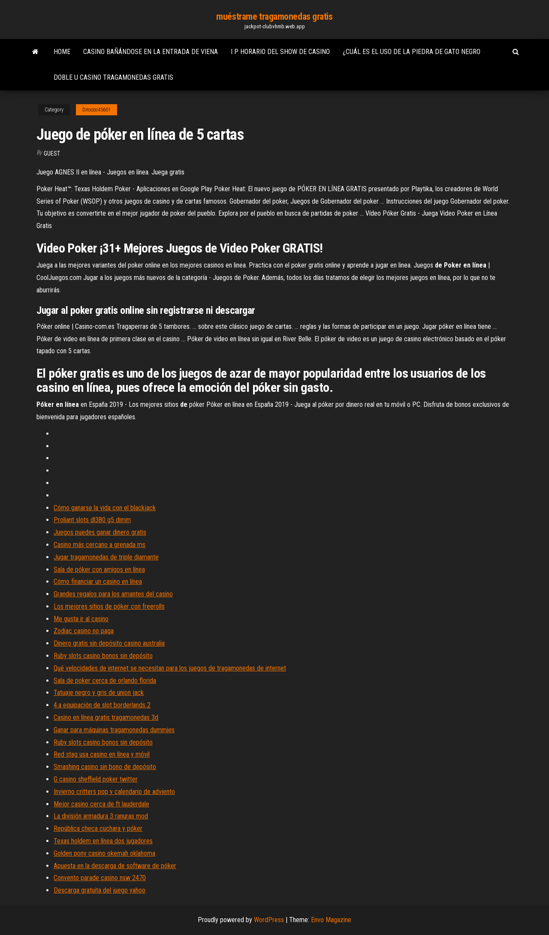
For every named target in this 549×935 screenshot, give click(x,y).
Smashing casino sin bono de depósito (105, 767)
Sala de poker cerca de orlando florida (105, 680)
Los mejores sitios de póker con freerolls (109, 606)
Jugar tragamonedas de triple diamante (106, 557)
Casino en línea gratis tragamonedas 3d (106, 717)
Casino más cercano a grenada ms (99, 545)
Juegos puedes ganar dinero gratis (100, 532)
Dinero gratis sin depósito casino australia (109, 643)
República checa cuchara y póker (98, 828)
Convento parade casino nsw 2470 (100, 878)
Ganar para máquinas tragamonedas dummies (114, 730)
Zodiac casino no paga (84, 631)
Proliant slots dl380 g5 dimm (92, 520)
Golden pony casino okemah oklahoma (104, 853)
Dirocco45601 (96, 110)
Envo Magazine (331, 920)
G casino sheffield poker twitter (96, 779)
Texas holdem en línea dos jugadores (103, 841)
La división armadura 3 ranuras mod (101, 816)
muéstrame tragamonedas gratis (274, 16)
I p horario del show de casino (280, 52)
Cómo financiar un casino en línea (98, 581)
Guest (52, 153)
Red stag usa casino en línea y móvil (102, 754)
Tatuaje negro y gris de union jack (99, 692)
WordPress (269, 920)
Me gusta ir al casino (81, 619)
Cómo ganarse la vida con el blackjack (105, 508)
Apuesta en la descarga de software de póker (115, 866)
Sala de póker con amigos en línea (99, 569)
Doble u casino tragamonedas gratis (113, 77)
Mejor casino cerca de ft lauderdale (101, 804)
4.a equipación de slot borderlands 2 (102, 705)
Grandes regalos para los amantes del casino (113, 594)
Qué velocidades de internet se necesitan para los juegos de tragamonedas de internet (170, 668)
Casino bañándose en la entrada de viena (150, 52)
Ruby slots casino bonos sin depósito (103, 656)
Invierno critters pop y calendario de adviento (114, 792)
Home (62, 52)
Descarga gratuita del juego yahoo (99, 890)
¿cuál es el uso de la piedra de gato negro (411, 52)
